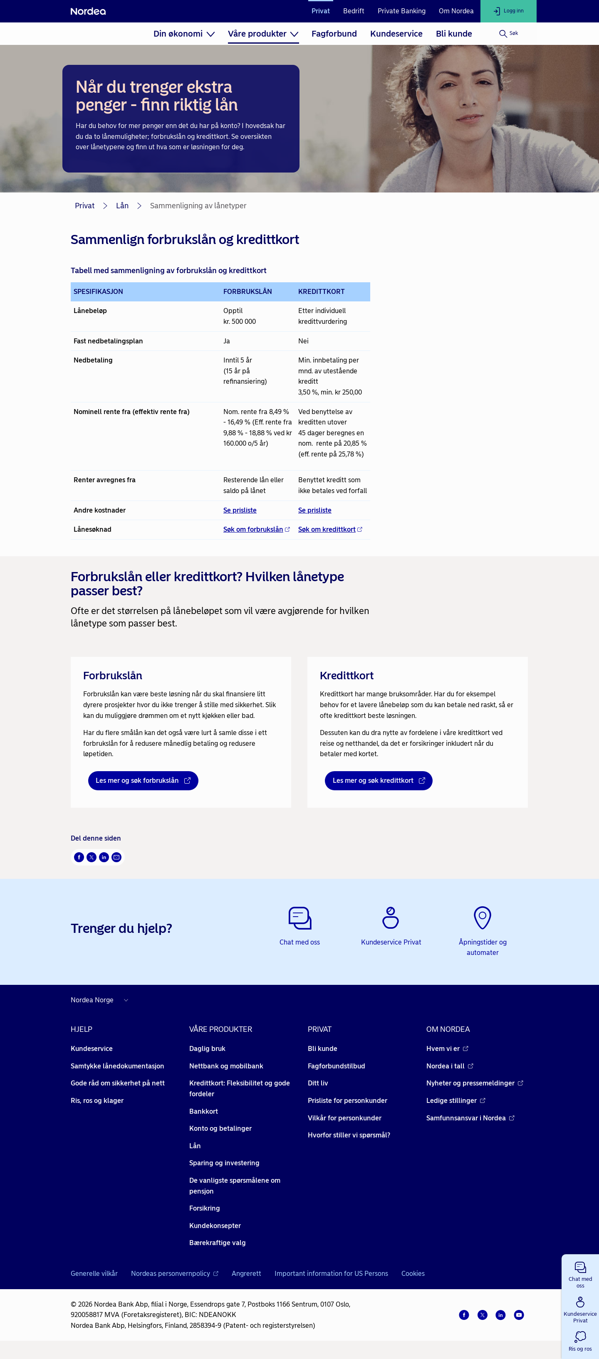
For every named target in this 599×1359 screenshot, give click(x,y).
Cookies (413, 1274)
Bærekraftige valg (217, 1243)
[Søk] (508, 33)
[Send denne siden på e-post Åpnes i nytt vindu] (116, 857)
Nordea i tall (449, 1066)
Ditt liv (318, 1083)
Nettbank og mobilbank (226, 1066)
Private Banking (402, 11)
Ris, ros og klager (97, 1101)
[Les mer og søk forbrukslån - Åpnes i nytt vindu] (143, 780)
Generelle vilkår (94, 1274)
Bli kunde (454, 34)
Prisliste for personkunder (347, 1101)
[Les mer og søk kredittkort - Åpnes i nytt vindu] (379, 780)
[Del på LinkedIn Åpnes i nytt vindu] (104, 857)
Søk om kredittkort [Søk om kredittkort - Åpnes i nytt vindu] (330, 529)
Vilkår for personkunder (344, 1118)
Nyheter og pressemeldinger (474, 1083)
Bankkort (203, 1111)
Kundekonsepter (215, 1226)
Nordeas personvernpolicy (174, 1274)
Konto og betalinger (220, 1128)
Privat (321, 11)
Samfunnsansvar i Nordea (470, 1118)
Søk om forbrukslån (256, 529)
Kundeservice (396, 34)
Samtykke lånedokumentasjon (117, 1066)
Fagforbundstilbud (336, 1066)
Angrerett (246, 1274)
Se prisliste (240, 510)
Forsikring (204, 1208)
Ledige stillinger (455, 1101)
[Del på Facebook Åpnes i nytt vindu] (79, 857)
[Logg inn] (508, 11)
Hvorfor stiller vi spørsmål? (349, 1135)
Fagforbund (334, 34)
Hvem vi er (447, 1049)
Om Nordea (456, 11)
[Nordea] (88, 11)
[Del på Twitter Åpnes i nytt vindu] (92, 857)
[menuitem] (184, 33)
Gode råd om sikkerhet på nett (118, 1083)
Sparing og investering (224, 1163)
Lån (122, 205)
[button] (580, 1273)
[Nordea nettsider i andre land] (101, 1000)
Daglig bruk (207, 1049)
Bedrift (353, 11)
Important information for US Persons (331, 1274)
